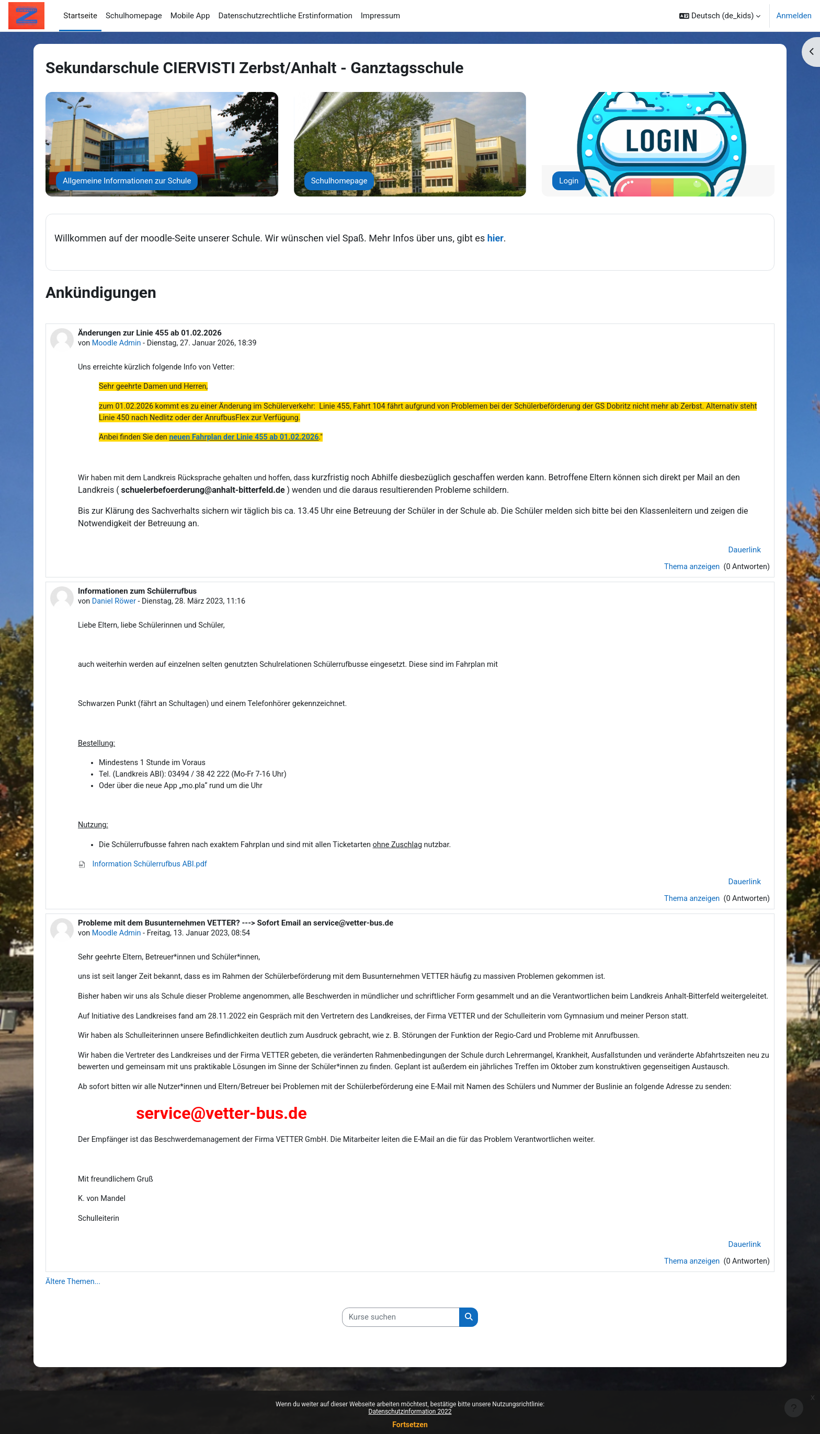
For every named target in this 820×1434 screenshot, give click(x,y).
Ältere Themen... (73, 1322)
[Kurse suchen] (401, 1358)
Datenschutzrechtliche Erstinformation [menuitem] (285, 15)
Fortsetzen (410, 1424)
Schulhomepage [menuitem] (134, 15)
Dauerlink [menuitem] (744, 553)
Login (568, 181)
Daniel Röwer (115, 605)
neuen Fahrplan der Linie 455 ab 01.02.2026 (249, 440)
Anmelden (794, 15)
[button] (720, 15)
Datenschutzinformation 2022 (410, 1411)
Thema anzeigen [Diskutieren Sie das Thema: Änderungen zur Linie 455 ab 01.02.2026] (690, 570)
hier (495, 238)
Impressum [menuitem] (380, 15)
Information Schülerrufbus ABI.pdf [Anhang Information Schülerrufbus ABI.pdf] (144, 874)
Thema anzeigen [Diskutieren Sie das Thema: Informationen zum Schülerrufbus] (690, 909)
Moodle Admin (118, 343)
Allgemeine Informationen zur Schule (127, 181)
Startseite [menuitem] (80, 15)
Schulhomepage (339, 181)
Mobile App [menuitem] (190, 15)
